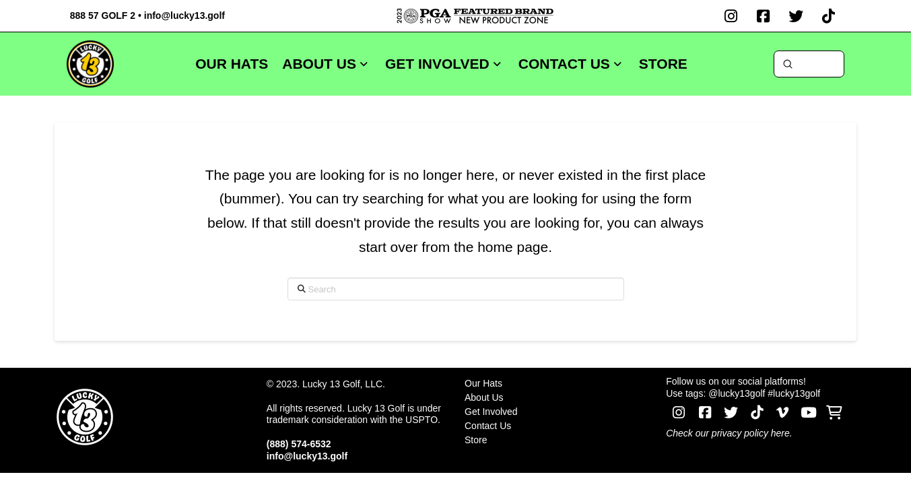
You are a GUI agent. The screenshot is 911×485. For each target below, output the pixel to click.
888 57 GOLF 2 (102, 15)
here (780, 433)
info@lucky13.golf (184, 15)
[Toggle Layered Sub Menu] (557, 397)
